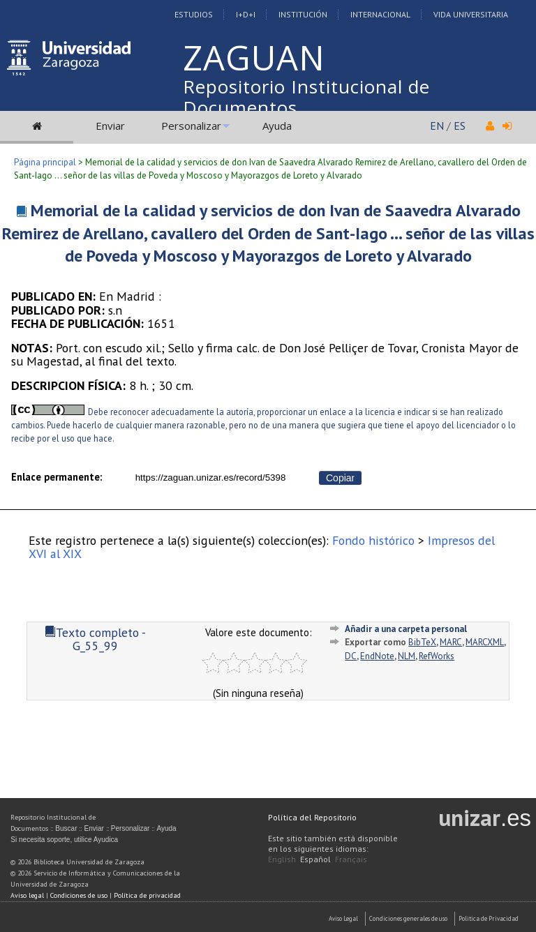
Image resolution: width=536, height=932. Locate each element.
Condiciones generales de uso (408, 918)
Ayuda (277, 126)
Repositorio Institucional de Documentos (306, 97)
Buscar (66, 828)
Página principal (45, 162)
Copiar (340, 477)
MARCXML (485, 642)
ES (460, 126)
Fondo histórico (373, 540)
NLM (406, 656)
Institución (302, 14)
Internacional (380, 14)
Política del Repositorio (312, 817)
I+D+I (245, 14)
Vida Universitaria (470, 14)
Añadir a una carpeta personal (406, 629)
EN (437, 126)
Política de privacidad (147, 895)
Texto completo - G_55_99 (95, 639)
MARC (451, 642)
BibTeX (422, 642)
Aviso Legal (343, 918)
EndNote (377, 656)
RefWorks (436, 656)
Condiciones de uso (78, 895)
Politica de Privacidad (489, 918)
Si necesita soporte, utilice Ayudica (64, 839)
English (282, 859)
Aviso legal (27, 895)
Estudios (193, 14)
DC (351, 656)
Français (351, 859)
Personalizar (191, 126)
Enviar (110, 126)
